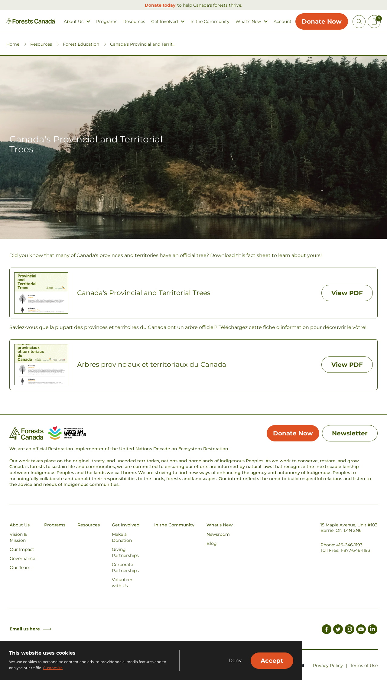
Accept (272, 660)
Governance (22, 558)
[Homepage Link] (30, 22)
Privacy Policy (328, 665)
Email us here (30, 629)
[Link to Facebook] (326, 630)
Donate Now (322, 21)
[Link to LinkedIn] (372, 630)
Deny (235, 660)
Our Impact (22, 549)
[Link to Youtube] (361, 630)
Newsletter (350, 433)
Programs (106, 21)
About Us (73, 21)
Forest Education (81, 44)
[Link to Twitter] (338, 630)
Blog (212, 543)
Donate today (160, 5)
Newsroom (218, 534)
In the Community (209, 21)
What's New (248, 21)
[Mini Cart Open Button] (374, 21)
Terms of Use (364, 665)
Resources (134, 21)
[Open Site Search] (359, 21)
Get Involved (164, 21)
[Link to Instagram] (349, 630)
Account (282, 21)
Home (12, 44)
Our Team (20, 567)
